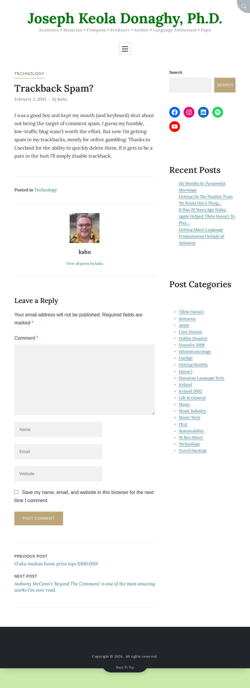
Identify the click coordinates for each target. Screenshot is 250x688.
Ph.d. (183, 424)
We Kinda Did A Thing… (200, 203)
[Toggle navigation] (125, 49)
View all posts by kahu (84, 263)
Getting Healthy (193, 364)
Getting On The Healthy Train (206, 196)
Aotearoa (187, 318)
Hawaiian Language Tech (201, 378)
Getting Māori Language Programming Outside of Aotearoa (201, 236)
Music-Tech (189, 417)
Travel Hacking (192, 450)
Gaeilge (186, 358)
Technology (29, 73)
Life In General (192, 397)
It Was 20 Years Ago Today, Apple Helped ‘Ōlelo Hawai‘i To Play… (207, 216)
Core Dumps (190, 331)
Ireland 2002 (190, 391)
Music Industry (192, 410)
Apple (184, 325)
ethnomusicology (195, 351)
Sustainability (191, 430)
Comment (26, 338)
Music (184, 404)
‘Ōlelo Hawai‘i (191, 311)
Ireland (185, 384)
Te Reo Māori (191, 437)
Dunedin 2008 (192, 344)
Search (175, 72)
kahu (62, 99)
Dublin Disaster (193, 338)
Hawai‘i (185, 371)
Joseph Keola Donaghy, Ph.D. (125, 18)
